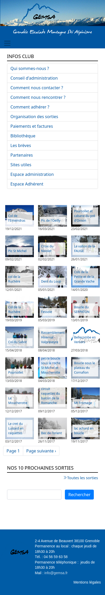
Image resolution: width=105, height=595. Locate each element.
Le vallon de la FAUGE (84, 248)
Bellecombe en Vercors (85, 339)
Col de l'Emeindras (17, 218)
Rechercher (79, 494)
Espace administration (32, 174)
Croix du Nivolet (47, 248)
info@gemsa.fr (55, 573)
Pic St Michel (17, 251)
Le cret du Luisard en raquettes (16, 428)
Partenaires (21, 155)
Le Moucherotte (17, 400)
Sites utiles (20, 165)
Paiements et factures (31, 126)
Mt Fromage (83, 403)
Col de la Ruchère (14, 309)
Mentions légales (87, 582)
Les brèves (20, 145)
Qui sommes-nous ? (29, 68)
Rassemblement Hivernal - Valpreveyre (53, 337)
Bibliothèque (22, 136)
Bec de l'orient (51, 433)
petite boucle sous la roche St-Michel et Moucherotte (50, 365)
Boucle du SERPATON (81, 309)
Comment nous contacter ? (36, 88)
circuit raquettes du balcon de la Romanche (50, 396)
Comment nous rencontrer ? (37, 97)
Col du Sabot (17, 342)
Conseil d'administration (34, 78)
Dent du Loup (51, 281)
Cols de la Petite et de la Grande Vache (84, 277)
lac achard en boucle (84, 430)
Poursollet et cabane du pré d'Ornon (84, 216)
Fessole (46, 312)
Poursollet (15, 372)
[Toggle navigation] (7, 43)
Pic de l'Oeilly (50, 220)
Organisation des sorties (34, 116)
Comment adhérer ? (29, 107)
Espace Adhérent (26, 184)
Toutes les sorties (82, 477)
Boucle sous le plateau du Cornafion (84, 368)
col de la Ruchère (14, 279)
